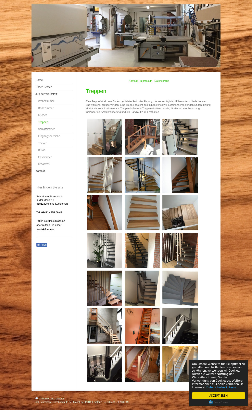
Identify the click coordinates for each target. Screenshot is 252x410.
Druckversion (45, 398)
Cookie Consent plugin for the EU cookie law (218, 402)
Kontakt (133, 80)
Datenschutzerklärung (221, 387)
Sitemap (60, 398)
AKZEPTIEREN (218, 395)
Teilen (41, 244)
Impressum (146, 80)
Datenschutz (162, 80)
